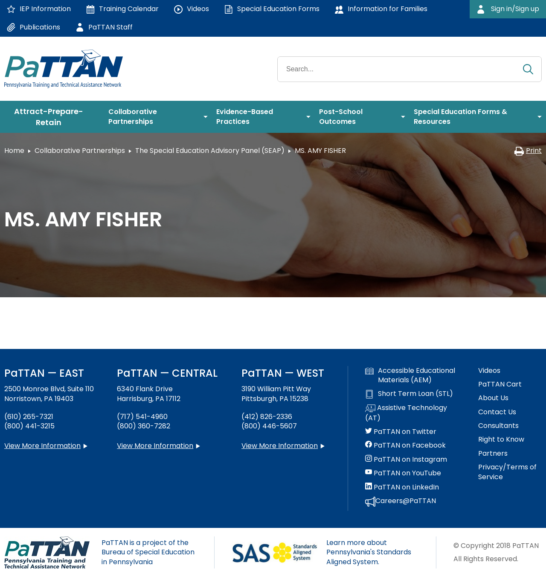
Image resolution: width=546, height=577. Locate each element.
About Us (493, 398)
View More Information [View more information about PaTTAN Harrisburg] (155, 446)
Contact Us (497, 412)
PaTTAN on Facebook (405, 445)
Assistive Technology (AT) (406, 413)
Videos (489, 370)
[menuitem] (52, 117)
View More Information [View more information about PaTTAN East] (42, 446)
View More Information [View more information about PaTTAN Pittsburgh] (279, 446)
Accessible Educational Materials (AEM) (410, 375)
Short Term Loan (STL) (409, 393)
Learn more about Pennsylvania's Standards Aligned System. (368, 552)
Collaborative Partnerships (80, 150)
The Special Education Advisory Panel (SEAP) (210, 150)
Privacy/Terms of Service (507, 472)
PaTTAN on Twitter (400, 431)
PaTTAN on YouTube (403, 473)
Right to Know (501, 439)
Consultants (498, 426)
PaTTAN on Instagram (406, 459)
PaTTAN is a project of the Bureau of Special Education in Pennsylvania (148, 552)
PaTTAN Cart (500, 384)
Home (14, 150)
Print (528, 150)
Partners (493, 453)
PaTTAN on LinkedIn (402, 487)
